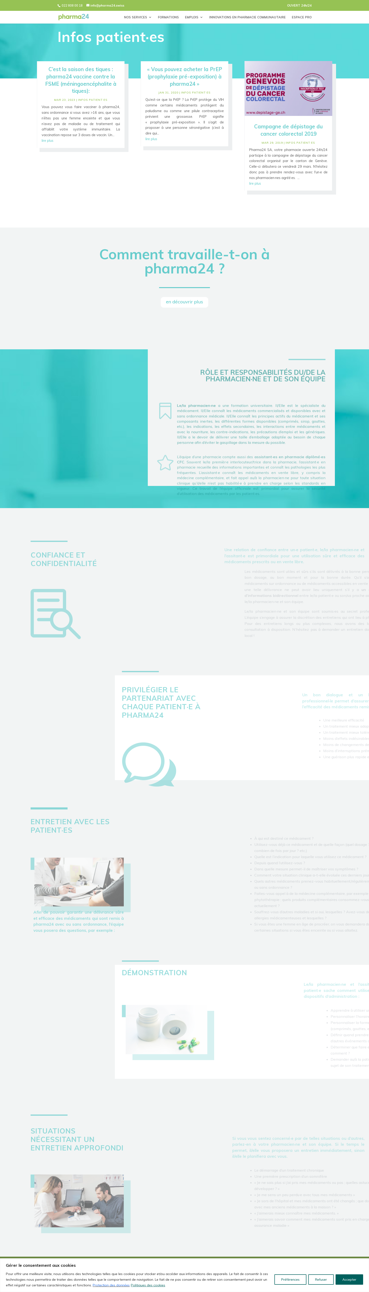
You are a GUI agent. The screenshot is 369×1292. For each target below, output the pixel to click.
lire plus (47, 142)
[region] (184, 1275)
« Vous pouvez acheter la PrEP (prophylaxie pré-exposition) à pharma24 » (184, 78)
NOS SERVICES (135, 17)
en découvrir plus (184, 302)
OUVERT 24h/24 (299, 5)
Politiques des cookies (148, 1285)
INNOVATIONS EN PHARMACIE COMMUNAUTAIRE (247, 17)
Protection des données (111, 1285)
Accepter (349, 1279)
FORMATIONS (168, 17)
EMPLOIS (191, 17)
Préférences (290, 1279)
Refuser (321, 1279)
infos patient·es (93, 102)
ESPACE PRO (302, 17)
